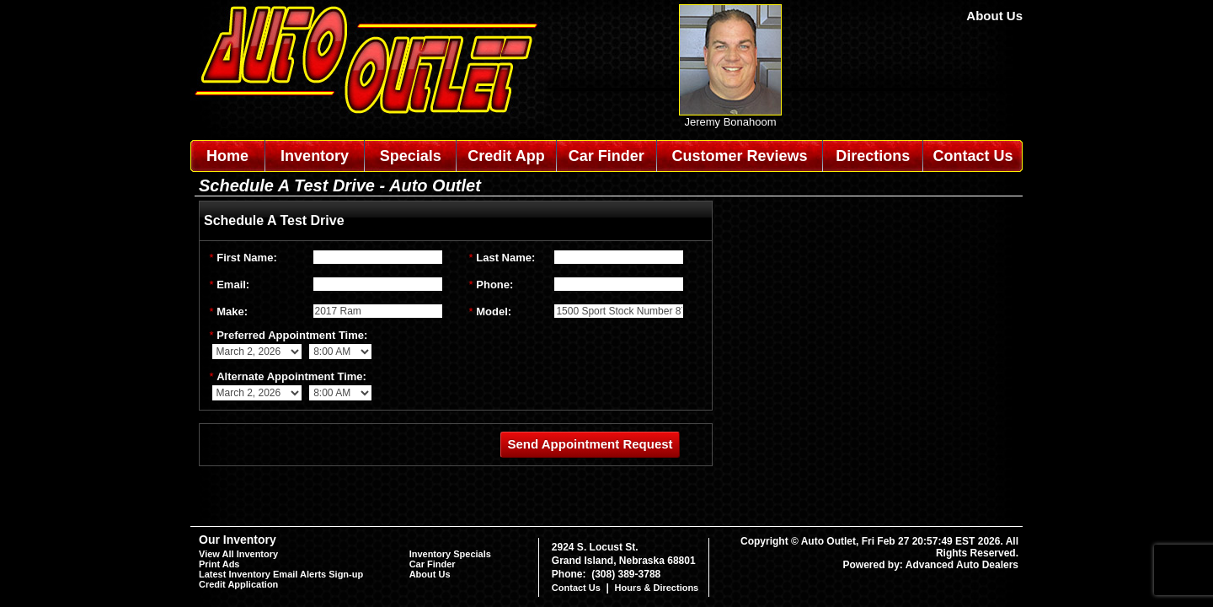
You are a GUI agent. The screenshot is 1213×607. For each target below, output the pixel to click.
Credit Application (238, 584)
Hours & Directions (657, 588)
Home (227, 156)
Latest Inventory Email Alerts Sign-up (281, 574)
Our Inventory (237, 539)
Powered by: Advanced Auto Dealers (931, 565)
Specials (410, 156)
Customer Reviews (739, 156)
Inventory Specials (450, 554)
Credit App (506, 156)
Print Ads (219, 564)
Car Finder (606, 156)
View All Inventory (238, 554)
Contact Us (973, 156)
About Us (994, 15)
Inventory (315, 156)
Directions (873, 156)
